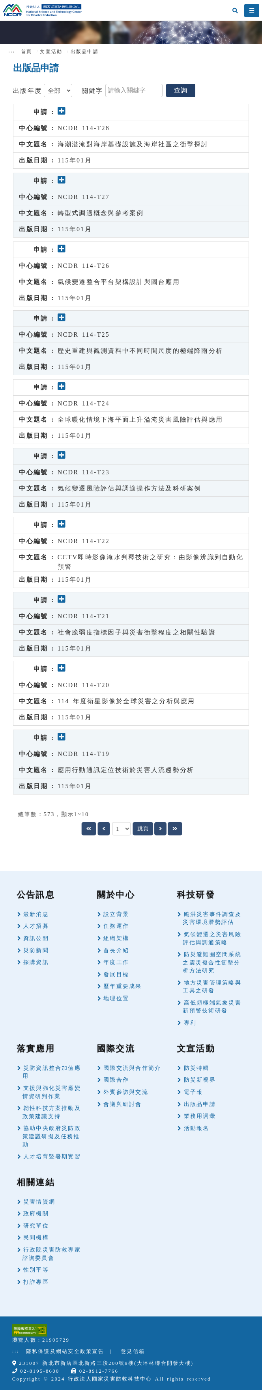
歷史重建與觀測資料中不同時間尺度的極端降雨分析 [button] (140, 350)
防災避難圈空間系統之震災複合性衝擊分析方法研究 (212, 962)
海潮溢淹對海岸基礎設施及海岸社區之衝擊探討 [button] (133, 144)
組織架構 (116, 938)
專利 (190, 1023)
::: (11, 51)
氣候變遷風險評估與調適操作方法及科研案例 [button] (130, 488)
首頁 (26, 51)
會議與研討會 (122, 1104)
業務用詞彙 (200, 1116)
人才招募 (36, 926)
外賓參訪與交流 (125, 1092)
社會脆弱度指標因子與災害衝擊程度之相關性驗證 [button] (137, 632)
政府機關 (36, 1214)
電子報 (193, 1092)
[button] (62, 112)
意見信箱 (133, 1351)
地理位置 (116, 998)
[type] (58, 90)
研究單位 (36, 1226)
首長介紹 (116, 950)
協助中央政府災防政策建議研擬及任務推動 (51, 1136)
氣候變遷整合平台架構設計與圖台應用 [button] (119, 281)
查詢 (180, 90)
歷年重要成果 (122, 986)
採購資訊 (36, 962)
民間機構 (36, 1238)
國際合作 (116, 1080)
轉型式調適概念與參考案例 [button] (101, 213)
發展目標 (116, 974)
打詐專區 (36, 1282)
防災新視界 (200, 1080)
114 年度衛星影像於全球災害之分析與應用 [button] (126, 701)
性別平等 (36, 1270)
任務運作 (116, 926)
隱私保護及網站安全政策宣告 (65, 1351)
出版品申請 (200, 1104)
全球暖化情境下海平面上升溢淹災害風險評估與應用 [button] (140, 419)
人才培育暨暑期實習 (52, 1157)
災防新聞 (36, 950)
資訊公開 (36, 938)
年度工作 (116, 962)
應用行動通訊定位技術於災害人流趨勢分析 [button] (126, 770)
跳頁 (145, 828)
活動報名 (197, 1128)
